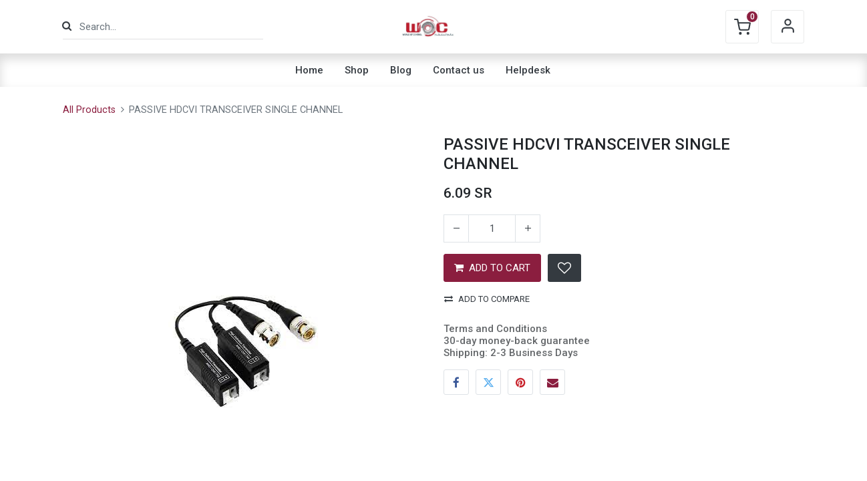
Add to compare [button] (487, 299)
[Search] (66, 26)
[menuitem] (309, 70)
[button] (564, 268)
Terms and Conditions (495, 329)
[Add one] (528, 228)
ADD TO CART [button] (492, 268)
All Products (89, 110)
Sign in (787, 26)
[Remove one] (456, 228)
